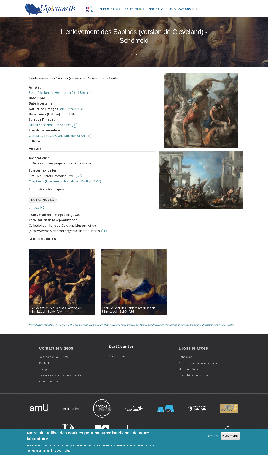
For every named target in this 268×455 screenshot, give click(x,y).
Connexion (185, 356)
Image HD (37, 208)
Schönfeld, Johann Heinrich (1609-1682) (56, 93)
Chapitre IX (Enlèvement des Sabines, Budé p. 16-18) (65, 181)
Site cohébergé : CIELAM (194, 375)
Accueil (135, 54)
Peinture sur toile (70, 109)
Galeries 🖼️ (134, 9)
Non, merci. (230, 435)
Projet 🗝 (157, 9)
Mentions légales (189, 369)
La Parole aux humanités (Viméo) (60, 375)
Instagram (45, 369)
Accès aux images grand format (199, 362)
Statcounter (117, 356)
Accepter (212, 436)
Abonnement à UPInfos (53, 356)
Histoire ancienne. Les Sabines (50, 125)
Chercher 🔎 (109, 9)
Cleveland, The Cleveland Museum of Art (57, 136)
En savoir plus (60, 450)
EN (89, 11)
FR (89, 7)
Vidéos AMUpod (49, 381)
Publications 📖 (183, 9)
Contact (44, 362)
